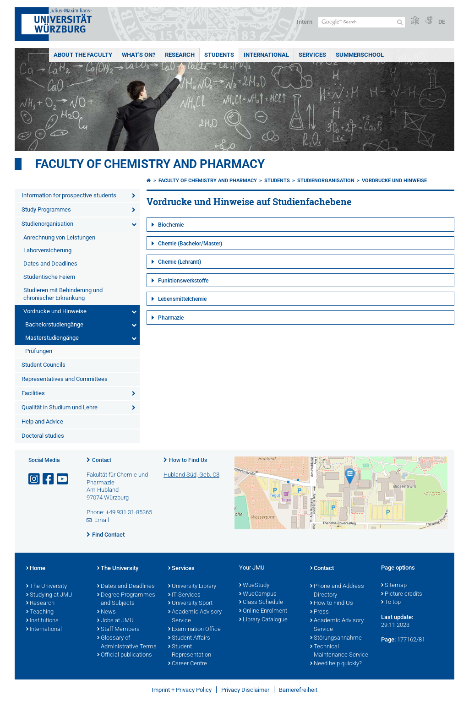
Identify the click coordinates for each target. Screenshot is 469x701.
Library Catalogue (263, 620)
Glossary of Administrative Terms (127, 642)
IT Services (184, 595)
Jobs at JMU (115, 621)
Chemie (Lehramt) (179, 262)
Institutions (42, 621)
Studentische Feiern (49, 276)
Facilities (33, 393)
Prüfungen (38, 351)
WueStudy (254, 585)
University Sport (190, 603)
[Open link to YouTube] (63, 479)
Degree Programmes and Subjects (126, 599)
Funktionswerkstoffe (183, 280)
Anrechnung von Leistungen (59, 237)
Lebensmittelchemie (182, 299)
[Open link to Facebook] (49, 479)
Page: (388, 639)
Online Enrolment (263, 611)
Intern (304, 21)
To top (391, 602)
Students (219, 54)
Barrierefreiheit (298, 689)
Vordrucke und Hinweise (55, 311)
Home (35, 569)
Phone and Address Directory (337, 590)
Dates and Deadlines (50, 263)
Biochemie (171, 225)
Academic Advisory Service (195, 616)
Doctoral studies (43, 435)
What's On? (138, 54)
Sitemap (394, 585)
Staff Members (118, 629)
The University (46, 586)
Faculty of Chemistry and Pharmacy (150, 164)
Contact (101, 460)
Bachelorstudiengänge (54, 324)
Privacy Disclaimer (245, 689)
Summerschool (360, 54)
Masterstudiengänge (52, 337)
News (106, 612)
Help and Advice (42, 421)
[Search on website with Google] (361, 22)
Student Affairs (189, 638)
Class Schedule (261, 602)
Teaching (40, 612)
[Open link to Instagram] (34, 479)
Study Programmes (46, 209)
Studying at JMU (49, 595)
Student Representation (189, 651)
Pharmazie (171, 318)
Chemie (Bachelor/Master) (190, 243)
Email (101, 519)
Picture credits (401, 594)
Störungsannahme (336, 638)
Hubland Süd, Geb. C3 (191, 474)
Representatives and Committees (65, 378)
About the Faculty (83, 54)
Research (180, 54)
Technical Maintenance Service (339, 651)
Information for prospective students (69, 195)
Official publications (124, 655)
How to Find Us (188, 460)
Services (312, 54)
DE (441, 21)
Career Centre (187, 664)
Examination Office (194, 629)
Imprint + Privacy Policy (182, 689)
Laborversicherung (47, 250)
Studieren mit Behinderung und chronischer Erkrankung (63, 294)
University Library (192, 586)
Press (319, 612)
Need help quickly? (336, 664)
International (266, 54)
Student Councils (43, 364)
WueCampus (258, 594)
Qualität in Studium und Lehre (60, 407)
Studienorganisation (47, 223)
